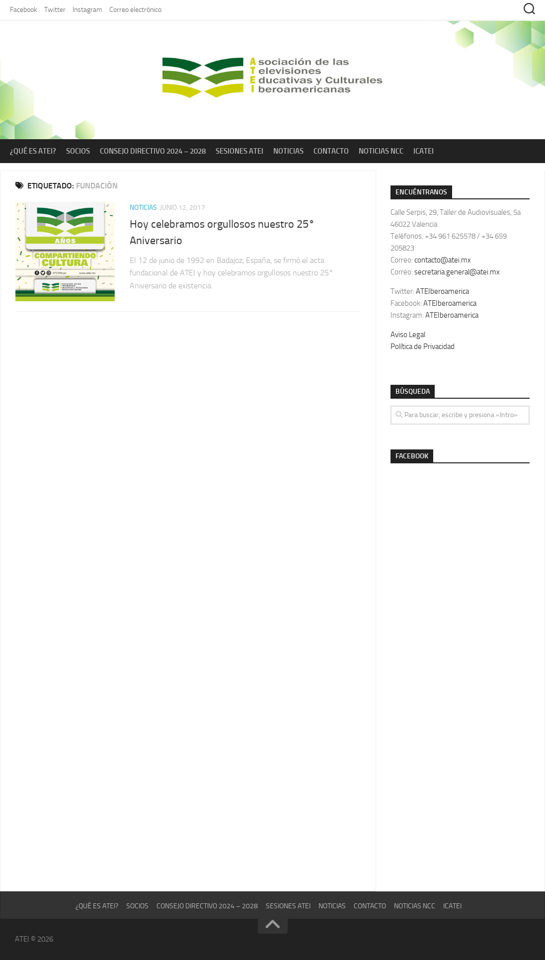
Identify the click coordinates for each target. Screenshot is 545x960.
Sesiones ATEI (239, 151)
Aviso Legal (407, 334)
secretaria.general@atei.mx (457, 271)
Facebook (23, 9)
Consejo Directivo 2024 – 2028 (153, 151)
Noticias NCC (381, 151)
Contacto (331, 151)
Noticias (288, 151)
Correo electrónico (135, 9)
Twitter (55, 9)
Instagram (87, 9)
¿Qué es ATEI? (33, 151)
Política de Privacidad (422, 346)
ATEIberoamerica (442, 291)
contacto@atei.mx (442, 260)
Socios (78, 151)
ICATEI (423, 151)
